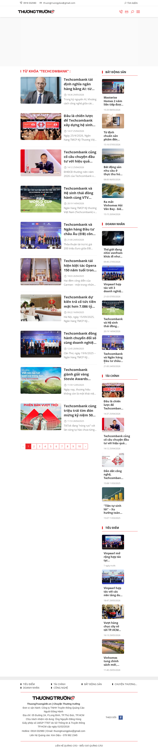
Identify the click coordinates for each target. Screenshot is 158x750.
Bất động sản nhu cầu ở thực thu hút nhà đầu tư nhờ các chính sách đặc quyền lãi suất (113, 170)
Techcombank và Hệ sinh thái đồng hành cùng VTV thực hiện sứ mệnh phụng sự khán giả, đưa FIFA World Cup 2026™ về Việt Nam (80, 194)
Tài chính (112, 376)
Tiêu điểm (112, 528)
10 (79, 450)
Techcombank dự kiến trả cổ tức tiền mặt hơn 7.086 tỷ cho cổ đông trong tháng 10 (80, 304)
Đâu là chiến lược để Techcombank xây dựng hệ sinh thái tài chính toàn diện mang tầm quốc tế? (79, 121)
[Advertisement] (79, 41)
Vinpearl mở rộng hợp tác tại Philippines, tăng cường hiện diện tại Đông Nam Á (112, 557)
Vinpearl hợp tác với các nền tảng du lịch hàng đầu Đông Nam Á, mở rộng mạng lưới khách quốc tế (113, 591)
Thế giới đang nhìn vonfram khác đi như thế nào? (113, 253)
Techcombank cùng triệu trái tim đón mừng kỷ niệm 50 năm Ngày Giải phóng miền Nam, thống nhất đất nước (80, 414)
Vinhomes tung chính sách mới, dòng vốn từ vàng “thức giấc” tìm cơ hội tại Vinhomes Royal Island (112, 661)
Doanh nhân (115, 224)
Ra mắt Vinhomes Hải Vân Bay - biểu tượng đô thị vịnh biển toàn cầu (113, 205)
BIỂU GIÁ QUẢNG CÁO (91, 745)
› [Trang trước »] (85, 450)
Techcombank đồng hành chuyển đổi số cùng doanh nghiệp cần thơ (80, 341)
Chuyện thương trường (126, 684)
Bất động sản (115, 72)
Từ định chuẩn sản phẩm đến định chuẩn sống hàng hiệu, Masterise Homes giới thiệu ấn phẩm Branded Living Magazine (111, 136)
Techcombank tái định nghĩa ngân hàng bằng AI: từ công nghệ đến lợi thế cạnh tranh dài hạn (79, 84)
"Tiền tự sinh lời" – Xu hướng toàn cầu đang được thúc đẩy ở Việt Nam (113, 509)
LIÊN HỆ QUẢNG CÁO (66, 745)
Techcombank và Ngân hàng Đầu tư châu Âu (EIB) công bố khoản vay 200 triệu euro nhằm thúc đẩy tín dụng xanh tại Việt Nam (79, 231)
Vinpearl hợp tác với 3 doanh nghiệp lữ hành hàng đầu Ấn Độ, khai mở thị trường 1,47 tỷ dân (113, 288)
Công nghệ (60, 687)
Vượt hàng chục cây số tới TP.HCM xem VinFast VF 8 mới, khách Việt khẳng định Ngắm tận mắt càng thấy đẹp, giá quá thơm (113, 626)
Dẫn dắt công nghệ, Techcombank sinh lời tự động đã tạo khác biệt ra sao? (113, 474)
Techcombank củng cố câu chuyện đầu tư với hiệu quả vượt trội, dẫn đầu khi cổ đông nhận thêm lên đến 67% (80, 157)
